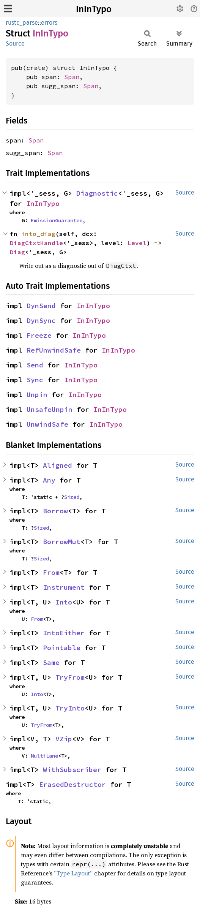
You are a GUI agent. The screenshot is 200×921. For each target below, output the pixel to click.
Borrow (55, 510)
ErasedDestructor (72, 784)
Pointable (61, 647)
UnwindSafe (47, 424)
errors (49, 22)
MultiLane (44, 755)
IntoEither (64, 632)
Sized (71, 497)
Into (63, 602)
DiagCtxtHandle (36, 243)
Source (15, 43)
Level (137, 243)
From (51, 572)
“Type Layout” (73, 873)
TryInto (70, 708)
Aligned (57, 465)
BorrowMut (61, 541)
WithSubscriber (72, 769)
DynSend (41, 305)
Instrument (64, 587)
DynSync (41, 320)
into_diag (38, 233)
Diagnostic (97, 193)
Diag (17, 252)
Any (49, 480)
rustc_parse (22, 22)
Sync (35, 379)
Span (71, 77)
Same (51, 662)
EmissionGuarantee (56, 220)
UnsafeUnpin (49, 409)
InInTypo (94, 9)
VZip (63, 738)
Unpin (37, 394)
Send (35, 365)
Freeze (39, 335)
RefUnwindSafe (54, 350)
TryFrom (70, 677)
